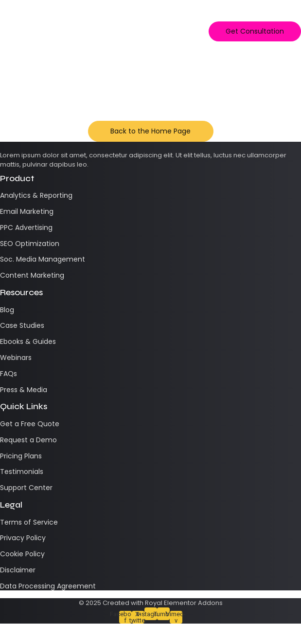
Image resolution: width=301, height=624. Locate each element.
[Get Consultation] (255, 31)
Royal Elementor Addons (184, 602)
